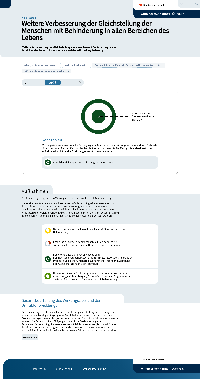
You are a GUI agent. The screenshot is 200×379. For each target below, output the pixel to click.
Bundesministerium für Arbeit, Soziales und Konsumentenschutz (129, 65)
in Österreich (163, 14)
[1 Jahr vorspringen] (79, 82)
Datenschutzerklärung (93, 369)
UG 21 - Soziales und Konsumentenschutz (46, 71)
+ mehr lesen (30, 337)
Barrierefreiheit (63, 369)
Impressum (39, 369)
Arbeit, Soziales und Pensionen (41, 65)
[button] (5, 4)
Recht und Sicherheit (76, 65)
